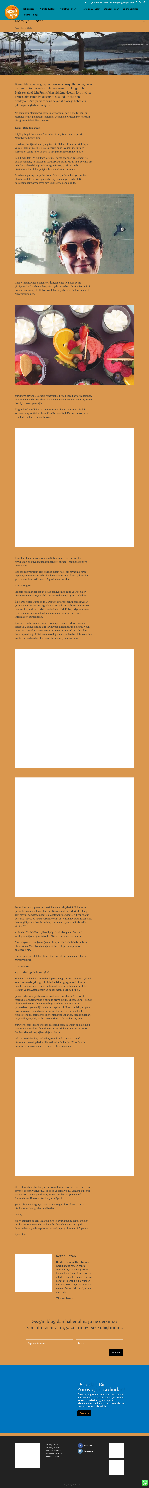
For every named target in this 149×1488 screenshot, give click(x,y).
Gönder (116, 1352)
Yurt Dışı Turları (68, 10)
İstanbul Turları (111, 10)
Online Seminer (130, 10)
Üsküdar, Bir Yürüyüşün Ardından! (101, 1387)
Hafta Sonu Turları (91, 10)
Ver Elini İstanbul (53, 1450)
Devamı (84, 1413)
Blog (35, 16)
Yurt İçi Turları (47, 10)
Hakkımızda (28, 10)
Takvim (26, 16)
